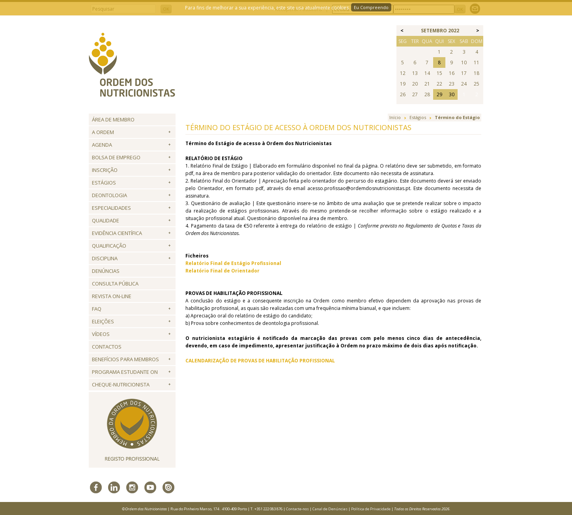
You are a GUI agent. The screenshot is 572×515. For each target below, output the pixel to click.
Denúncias (106, 270)
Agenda (102, 144)
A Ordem (103, 132)
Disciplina (105, 258)
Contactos (107, 346)
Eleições (103, 321)
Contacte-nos (297, 508)
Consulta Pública (115, 283)
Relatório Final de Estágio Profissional (233, 263)
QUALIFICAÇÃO (109, 245)
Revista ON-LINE (111, 296)
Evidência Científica (117, 233)
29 (439, 94)
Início (395, 117)
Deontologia (109, 195)
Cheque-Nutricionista (121, 384)
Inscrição (105, 170)
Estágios (104, 182)
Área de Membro (113, 119)
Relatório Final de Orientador (222, 270)
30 (451, 94)
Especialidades (111, 207)
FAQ (96, 308)
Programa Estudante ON (125, 371)
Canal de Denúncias (330, 508)
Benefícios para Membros (125, 359)
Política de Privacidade (371, 508)
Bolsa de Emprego (116, 157)
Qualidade (105, 220)
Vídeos (101, 334)
